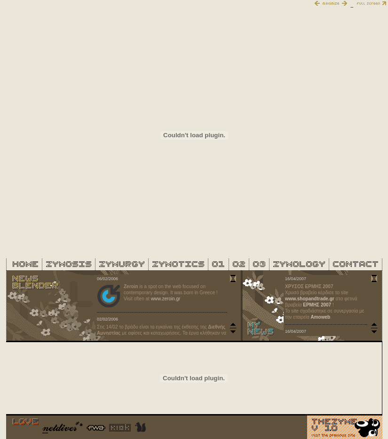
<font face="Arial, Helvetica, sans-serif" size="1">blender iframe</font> (166, 305)
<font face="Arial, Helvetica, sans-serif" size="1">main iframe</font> (194, 135)
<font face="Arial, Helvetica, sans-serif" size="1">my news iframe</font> (331, 305)
